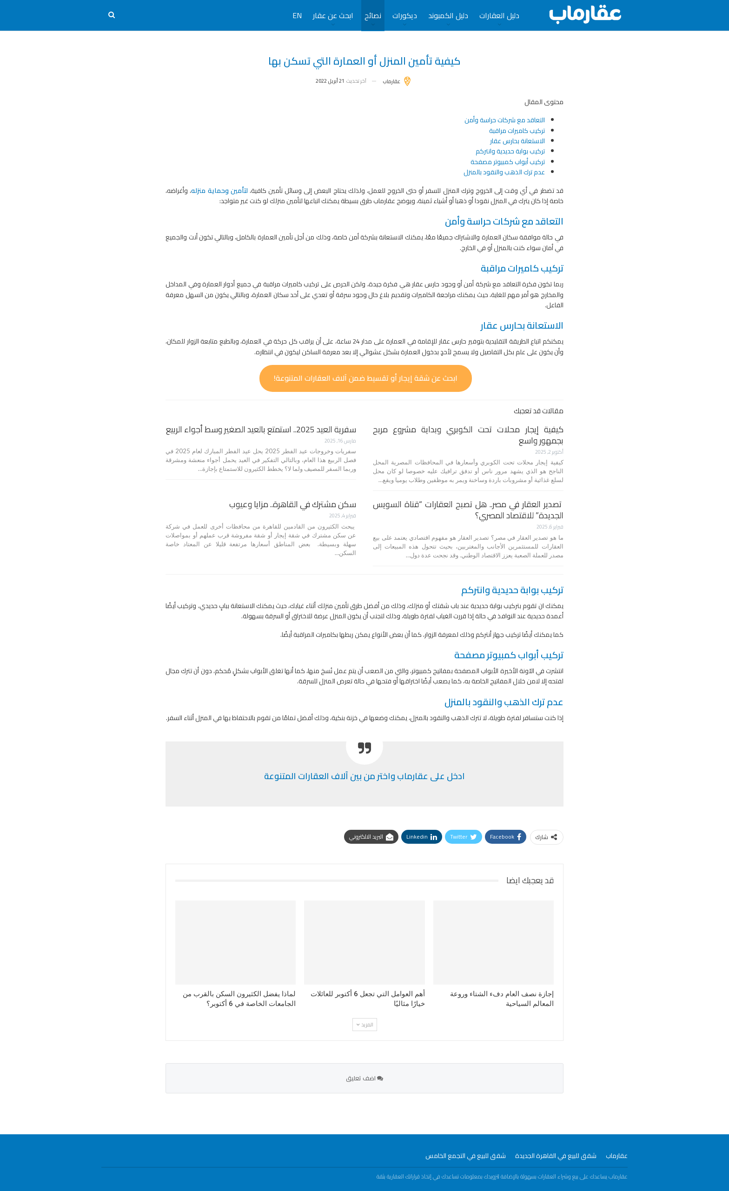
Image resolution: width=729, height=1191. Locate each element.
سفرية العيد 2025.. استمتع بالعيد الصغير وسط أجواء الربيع (261, 429)
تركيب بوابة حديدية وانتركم (510, 151)
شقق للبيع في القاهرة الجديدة (555, 1156)
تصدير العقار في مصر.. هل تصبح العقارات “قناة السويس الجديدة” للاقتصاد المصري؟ (468, 509)
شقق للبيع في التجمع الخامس (465, 1156)
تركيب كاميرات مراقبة (517, 131)
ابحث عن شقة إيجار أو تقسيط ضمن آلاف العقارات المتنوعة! (365, 378)
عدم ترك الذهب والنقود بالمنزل (504, 172)
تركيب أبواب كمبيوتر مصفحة (508, 162)
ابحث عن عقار (333, 15)
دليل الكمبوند (448, 15)
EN (297, 15)
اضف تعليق (364, 1078)
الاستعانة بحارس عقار (517, 141)
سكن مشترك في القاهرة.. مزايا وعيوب (292, 504)
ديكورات (404, 15)
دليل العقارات (499, 15)
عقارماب (617, 1156)
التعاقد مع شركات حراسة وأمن (504, 120)
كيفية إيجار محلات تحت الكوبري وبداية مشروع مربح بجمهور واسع (468, 435)
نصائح (372, 15)
